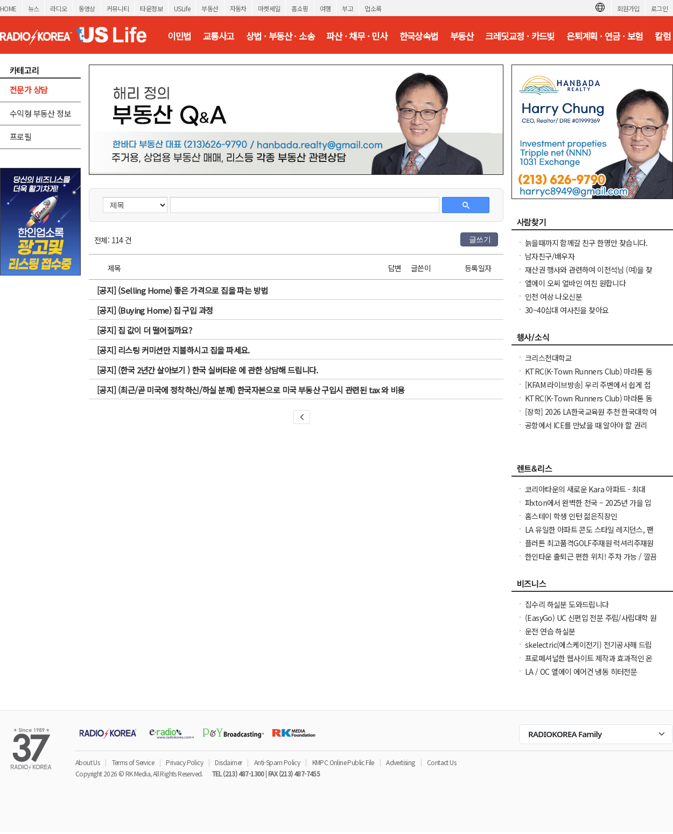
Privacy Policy (184, 762)
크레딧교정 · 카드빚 (519, 36)
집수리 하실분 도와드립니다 (567, 604)
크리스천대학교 (548, 357)
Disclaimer (228, 762)
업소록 (372, 8)
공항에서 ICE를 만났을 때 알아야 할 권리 (586, 425)
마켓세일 (269, 8)
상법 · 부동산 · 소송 (280, 36)
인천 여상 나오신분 (553, 296)
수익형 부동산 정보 (40, 113)
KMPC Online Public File (343, 762)
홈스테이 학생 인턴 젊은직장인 (571, 516)
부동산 (209, 8)
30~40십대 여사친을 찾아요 (566, 310)
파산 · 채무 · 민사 (356, 36)
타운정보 (151, 8)
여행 (325, 8)
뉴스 (33, 8)
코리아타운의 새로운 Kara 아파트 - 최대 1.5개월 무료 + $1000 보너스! (585, 494)
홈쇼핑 (299, 8)
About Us (87, 762)
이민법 (179, 36)
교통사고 (218, 36)
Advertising (400, 762)
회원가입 (628, 8)
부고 (347, 8)
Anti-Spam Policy (277, 762)
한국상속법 (418, 36)
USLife (182, 8)
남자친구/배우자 (549, 256)
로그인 (659, 8)
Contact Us (441, 762)
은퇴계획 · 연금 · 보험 (604, 36)
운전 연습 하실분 (550, 631)
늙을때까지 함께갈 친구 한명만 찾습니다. (586, 242)
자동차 (238, 8)
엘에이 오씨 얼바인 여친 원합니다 (575, 283)
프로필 (20, 136)
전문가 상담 (28, 89)
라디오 (58, 8)
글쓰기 (479, 239)
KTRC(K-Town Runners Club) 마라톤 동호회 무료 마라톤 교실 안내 (588, 376)
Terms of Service (133, 762)
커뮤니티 (118, 8)
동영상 (87, 8)
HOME (8, 8)
